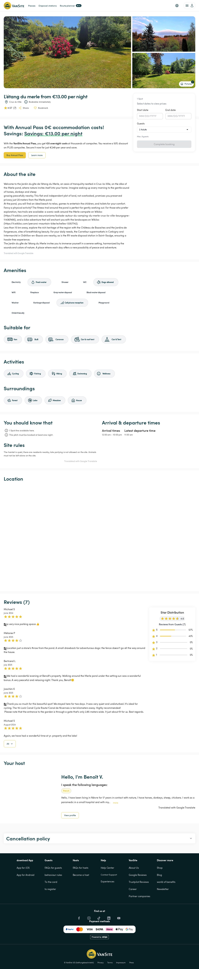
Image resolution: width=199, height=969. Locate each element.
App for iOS (23, 867)
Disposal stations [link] (48, 5)
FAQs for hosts (80, 867)
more (115, 802)
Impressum (120, 962)
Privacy (100, 962)
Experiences (107, 881)
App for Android (26, 875)
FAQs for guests (53, 867)
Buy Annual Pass (15, 155)
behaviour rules (53, 875)
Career (133, 889)
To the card (51, 882)
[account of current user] (189, 5)
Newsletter (163, 889)
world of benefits (166, 882)
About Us (134, 867)
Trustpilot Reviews (139, 882)
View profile (70, 815)
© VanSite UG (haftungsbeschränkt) (79, 962)
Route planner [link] (70, 5)
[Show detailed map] (99, 536)
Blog (159, 875)
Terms (110, 962)
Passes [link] (31, 5)
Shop (160, 867)
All (10, 743)
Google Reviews (138, 875)
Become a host (81, 875)
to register (50, 889)
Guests (141, 123)
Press (131, 962)
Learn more (37, 155)
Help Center (107, 867)
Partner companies (139, 896)
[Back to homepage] (14, 5)
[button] (177, 5)
